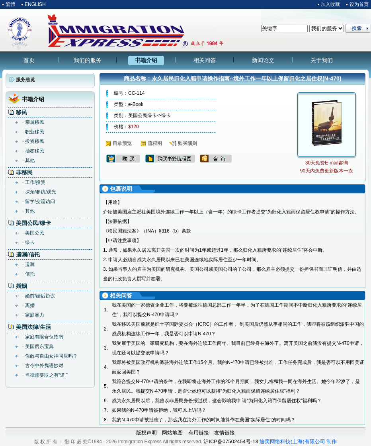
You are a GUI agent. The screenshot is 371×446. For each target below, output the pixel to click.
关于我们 (321, 60)
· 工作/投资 (33, 182)
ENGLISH (35, 4)
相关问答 (204, 60)
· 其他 (28, 160)
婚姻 (21, 286)
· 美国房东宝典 (38, 346)
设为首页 (359, 4)
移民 (21, 112)
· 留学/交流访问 (38, 201)
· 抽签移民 (33, 151)
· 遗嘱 (28, 264)
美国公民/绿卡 (33, 223)
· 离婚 (28, 305)
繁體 (10, 4)
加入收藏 (330, 4)
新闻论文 (263, 60)
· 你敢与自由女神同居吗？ (50, 356)
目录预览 (122, 143)
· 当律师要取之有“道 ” (45, 375)
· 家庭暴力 (33, 315)
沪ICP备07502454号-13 (230, 441)
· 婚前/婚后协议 (38, 296)
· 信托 (28, 274)
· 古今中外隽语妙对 (42, 365)
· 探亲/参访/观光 (39, 192)
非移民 (24, 172)
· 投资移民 (33, 141)
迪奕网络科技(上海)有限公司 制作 (298, 441)
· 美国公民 (33, 233)
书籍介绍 (146, 60)
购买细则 (187, 143)
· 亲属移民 (33, 122)
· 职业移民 (33, 132)
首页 (29, 60)
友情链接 (224, 433)
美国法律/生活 (33, 327)
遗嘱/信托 (28, 254)
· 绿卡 (28, 242)
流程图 (155, 143)
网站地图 (172, 433)
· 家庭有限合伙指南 (42, 337)
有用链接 (198, 433)
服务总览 (25, 79)
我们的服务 (88, 60)
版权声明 (146, 433)
